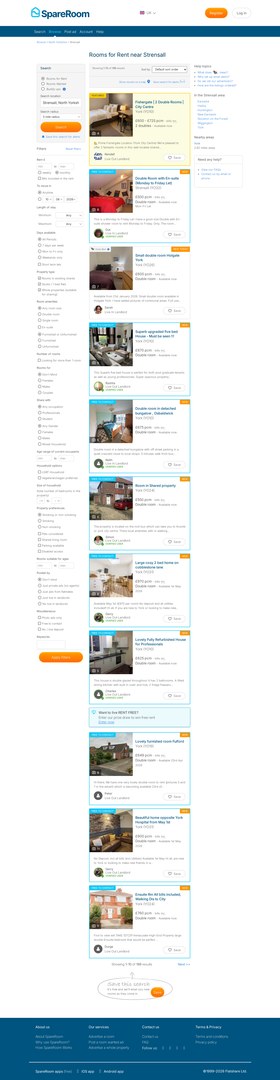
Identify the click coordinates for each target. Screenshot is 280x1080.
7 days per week (53, 245)
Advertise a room (101, 1036)
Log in (241, 13)
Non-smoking (51, 527)
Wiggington (205, 123)
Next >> (184, 964)
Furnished (49, 340)
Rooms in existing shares (58, 278)
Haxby (202, 105)
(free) (53, 1071)
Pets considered (52, 534)
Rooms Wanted (56, 84)
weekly (46, 172)
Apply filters (60, 657)
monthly (65, 172)
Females (47, 380)
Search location (50, 96)
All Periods (49, 239)
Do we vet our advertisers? (215, 81)
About (49, 1036)
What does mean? (213, 72)
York (201, 127)
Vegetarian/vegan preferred (60, 478)
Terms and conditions (211, 1036)
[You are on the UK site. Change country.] (148, 13)
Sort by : (164, 69)
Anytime (47, 192)
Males (46, 386)
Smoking (48, 521)
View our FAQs (211, 169)
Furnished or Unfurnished (59, 334)
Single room (50, 320)
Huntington (205, 110)
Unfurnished (50, 346)
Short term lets (51, 264)
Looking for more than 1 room (61, 360)
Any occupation (52, 406)
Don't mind (49, 579)
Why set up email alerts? (214, 76)
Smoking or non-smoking (59, 515)
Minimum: (45, 215)
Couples (47, 392)
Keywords (43, 637)
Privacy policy (206, 1042)
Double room (50, 314)
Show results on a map (135, 82)
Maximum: (45, 223)
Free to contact (52, 623)
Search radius (49, 111)
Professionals (51, 413)
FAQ (145, 1042)
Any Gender (50, 426)
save (158, 992)
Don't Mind (49, 374)
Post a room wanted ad (106, 1042)
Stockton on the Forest (213, 118)
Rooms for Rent (56, 78)
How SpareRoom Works (53, 1047)
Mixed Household (54, 444)
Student (47, 419)
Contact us (150, 1036)
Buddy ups (56, 89)
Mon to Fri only (52, 251)
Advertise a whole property (109, 1047)
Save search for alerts (169, 82)
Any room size (51, 308)
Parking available (53, 545)
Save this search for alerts (60, 136)
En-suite (47, 327)
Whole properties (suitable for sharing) (59, 292)
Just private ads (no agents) (60, 585)
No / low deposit (53, 629)
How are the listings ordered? (217, 85)
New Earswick (207, 114)
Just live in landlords (56, 597)
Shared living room (54, 539)
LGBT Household (53, 472)
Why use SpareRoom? (52, 1042)
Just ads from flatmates (57, 591)
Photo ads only (52, 617)
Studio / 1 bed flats (54, 284)
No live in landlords (55, 604)
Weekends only (52, 257)
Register (216, 13)
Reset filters (73, 149)
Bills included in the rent (58, 178)
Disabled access (52, 551)
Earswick (203, 101)
